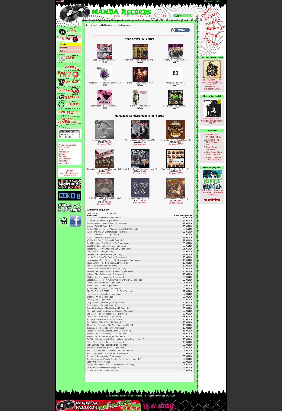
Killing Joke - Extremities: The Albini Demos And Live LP (110, 325)
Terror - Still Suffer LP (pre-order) (100, 252)
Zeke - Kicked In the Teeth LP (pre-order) (104, 317)
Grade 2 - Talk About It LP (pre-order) (102, 286)
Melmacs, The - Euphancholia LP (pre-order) (105, 274)
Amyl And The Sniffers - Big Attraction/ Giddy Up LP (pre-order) (113, 229)
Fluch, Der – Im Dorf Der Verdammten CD (140, 169)
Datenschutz (64, 147)
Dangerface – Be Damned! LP (175, 106)
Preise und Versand (67, 145)
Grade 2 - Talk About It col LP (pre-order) (103, 283)
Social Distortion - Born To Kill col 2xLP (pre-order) (108, 243)
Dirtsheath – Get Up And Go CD (140, 198)
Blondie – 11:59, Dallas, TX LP (140, 83)
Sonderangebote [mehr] (212, 57)
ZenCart (171, 396)
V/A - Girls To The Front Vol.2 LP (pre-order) (105, 319)
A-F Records (69, 137)
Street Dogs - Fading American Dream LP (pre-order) (109, 331)
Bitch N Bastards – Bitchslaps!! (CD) (140, 140)
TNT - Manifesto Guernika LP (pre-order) (103, 294)
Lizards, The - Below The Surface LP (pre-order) (107, 257)
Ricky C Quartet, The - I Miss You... (214, 158)
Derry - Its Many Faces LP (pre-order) (102, 305)
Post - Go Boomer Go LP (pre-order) (102, 266)
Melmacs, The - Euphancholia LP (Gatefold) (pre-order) (110, 271)
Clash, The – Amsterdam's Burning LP (140, 60)
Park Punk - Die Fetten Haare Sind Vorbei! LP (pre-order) (110, 311)
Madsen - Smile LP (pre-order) (99, 226)
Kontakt (61, 154)
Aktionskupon (64, 158)
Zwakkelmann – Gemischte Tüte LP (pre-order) (106, 269)
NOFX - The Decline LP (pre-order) (101, 237)
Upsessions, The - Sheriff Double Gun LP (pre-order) (108, 249)
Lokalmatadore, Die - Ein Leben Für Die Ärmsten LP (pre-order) (113, 260)
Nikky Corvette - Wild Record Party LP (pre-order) (107, 345)
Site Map (62, 156)
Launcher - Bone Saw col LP (104, 140)
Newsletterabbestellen (63, 162)
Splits (62, 51)
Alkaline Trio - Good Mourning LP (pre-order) (105, 277)
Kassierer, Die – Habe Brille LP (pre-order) (104, 254)
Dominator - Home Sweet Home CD (176, 140)
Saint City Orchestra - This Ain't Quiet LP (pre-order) (108, 308)
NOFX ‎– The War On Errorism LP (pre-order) (105, 240)
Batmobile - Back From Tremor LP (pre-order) (106, 348)
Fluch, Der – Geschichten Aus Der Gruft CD (104, 199)
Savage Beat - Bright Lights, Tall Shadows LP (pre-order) (110, 365)
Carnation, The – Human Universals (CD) (104, 169)
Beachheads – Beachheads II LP (104, 106)
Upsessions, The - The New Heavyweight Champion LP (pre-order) (115, 280)
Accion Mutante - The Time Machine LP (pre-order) (108, 263)
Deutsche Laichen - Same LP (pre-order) (103, 356)
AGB (60, 149)
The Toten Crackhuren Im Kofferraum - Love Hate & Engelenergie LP (115, 339)
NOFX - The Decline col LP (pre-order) (103, 235)
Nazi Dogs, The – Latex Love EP (214, 153)
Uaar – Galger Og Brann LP (104, 60)
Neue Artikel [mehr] (212, 96)
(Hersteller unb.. (69, 134)
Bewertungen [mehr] (212, 168)
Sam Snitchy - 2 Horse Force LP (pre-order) (105, 322)
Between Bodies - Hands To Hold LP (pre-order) (107, 223)
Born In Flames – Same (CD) (176, 199)
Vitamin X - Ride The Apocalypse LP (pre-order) (106, 336)
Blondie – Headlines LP (140, 106)
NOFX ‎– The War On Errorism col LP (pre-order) (107, 232)
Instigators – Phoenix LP (175, 83)
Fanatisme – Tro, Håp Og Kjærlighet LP (104, 83)
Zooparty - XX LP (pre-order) (99, 300)
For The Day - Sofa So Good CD (175, 169)
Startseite (208, 1)
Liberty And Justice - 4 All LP (99, 362)
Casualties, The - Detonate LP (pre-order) (104, 218)
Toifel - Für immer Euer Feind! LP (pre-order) (105, 342)
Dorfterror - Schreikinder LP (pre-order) (103, 370)
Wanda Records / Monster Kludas (127, 396)
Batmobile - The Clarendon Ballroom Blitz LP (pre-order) (110, 351)
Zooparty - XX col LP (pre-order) (100, 297)
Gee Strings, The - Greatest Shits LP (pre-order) (107, 314)
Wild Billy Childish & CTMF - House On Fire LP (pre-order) (111, 291)
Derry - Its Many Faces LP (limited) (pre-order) (106, 303)
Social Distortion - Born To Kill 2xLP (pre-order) (106, 246)
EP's (218, 1)
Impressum (63, 152)
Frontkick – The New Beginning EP (213, 142)
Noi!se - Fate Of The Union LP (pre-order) (104, 288)
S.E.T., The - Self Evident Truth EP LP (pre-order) (107, 353)
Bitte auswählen (69, 132)
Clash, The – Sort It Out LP (175, 60)
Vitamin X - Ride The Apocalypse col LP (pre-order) (108, 334)
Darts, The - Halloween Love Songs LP (103, 368)
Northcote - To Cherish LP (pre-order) (102, 221)
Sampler (63, 48)
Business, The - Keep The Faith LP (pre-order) (106, 328)
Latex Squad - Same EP (212, 148)
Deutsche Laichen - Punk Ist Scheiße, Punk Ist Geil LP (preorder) (114, 359)
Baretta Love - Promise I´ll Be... (214, 135)
